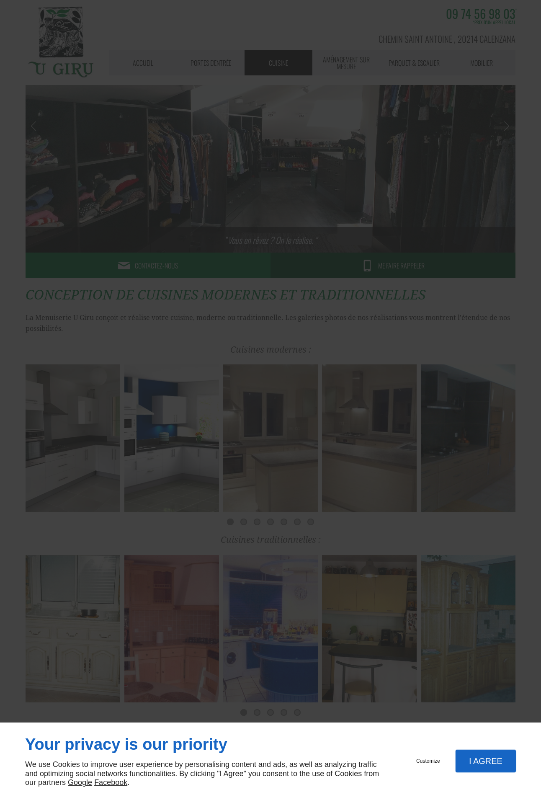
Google (80, 782)
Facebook (110, 782)
